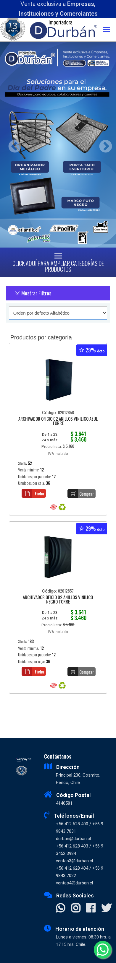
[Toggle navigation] (109, 30)
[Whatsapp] (103, 950)
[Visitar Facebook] (90, 908)
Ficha (33, 493)
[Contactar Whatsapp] (60, 908)
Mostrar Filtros (33, 293)
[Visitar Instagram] (75, 908)
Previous (12, 144)
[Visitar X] (106, 908)
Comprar (80, 493)
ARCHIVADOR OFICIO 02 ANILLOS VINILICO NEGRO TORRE (58, 600)
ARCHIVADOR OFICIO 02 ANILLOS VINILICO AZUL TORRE (58, 421)
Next (103, 144)
